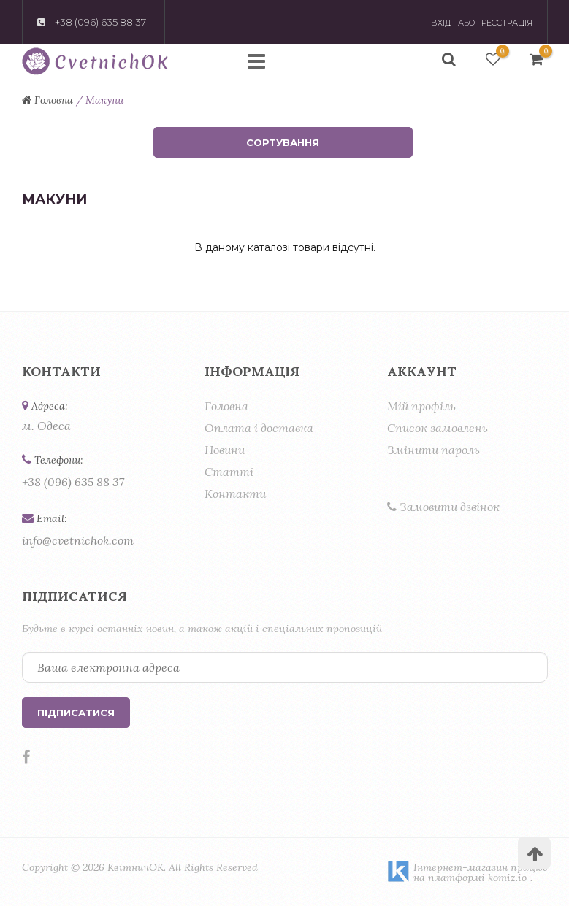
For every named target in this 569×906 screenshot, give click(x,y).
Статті (229, 471)
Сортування (282, 142)
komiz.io (507, 877)
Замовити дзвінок (443, 506)
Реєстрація (506, 23)
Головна (226, 406)
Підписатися (76, 712)
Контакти (235, 493)
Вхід (441, 23)
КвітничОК (135, 867)
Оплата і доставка (259, 428)
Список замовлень (437, 428)
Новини (225, 449)
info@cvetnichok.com (78, 540)
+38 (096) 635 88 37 (73, 482)
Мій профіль (421, 406)
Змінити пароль (433, 449)
